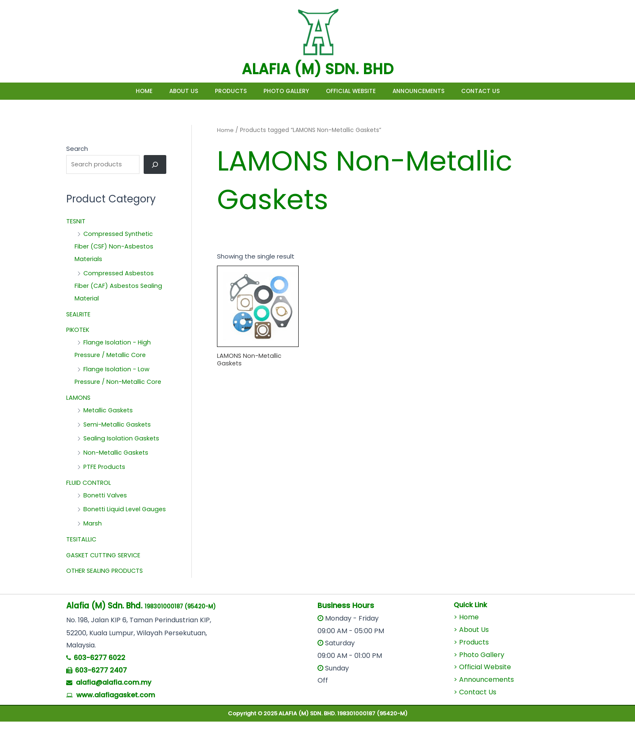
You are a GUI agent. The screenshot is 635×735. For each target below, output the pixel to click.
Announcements (435, 91)
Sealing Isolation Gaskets (122, 439)
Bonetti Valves (106, 496)
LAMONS (78, 398)
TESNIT (76, 222)
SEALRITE (78, 315)
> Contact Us (475, 705)
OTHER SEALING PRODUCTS (106, 584)
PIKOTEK (78, 330)
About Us (166, 91)
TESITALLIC (81, 552)
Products (222, 91)
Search (77, 148)
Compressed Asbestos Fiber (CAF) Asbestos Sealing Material (120, 286)
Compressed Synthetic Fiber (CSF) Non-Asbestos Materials (115, 247)
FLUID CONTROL (89, 483)
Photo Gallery (286, 91)
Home (119, 91)
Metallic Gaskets (109, 410)
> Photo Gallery (479, 668)
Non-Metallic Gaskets (116, 453)
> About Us (471, 643)
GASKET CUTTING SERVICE (105, 568)
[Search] (155, 165)
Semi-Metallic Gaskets (118, 425)
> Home (466, 631)
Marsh (92, 537)
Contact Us (505, 91)
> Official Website (482, 681)
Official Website (359, 91)
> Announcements (484, 693)
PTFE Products (104, 467)
